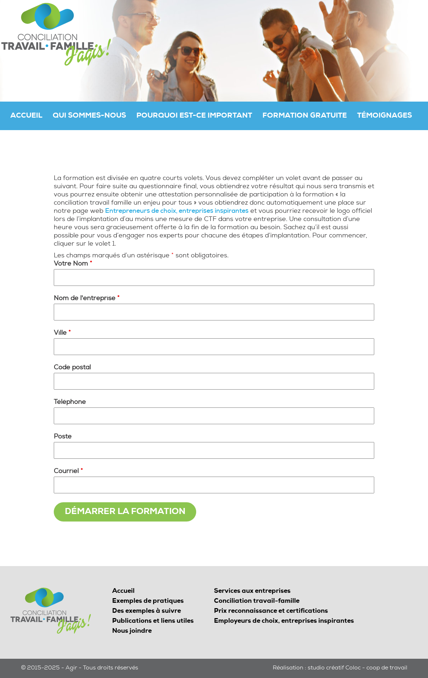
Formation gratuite (304, 116)
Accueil (26, 116)
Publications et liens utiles (153, 621)
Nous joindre (132, 631)
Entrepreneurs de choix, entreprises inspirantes (177, 211)
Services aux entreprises (252, 591)
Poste (63, 437)
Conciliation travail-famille (256, 601)
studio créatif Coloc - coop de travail (357, 668)
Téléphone (70, 402)
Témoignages (384, 116)
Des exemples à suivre (146, 611)
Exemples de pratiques (148, 601)
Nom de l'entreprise (87, 299)
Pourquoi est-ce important (194, 116)
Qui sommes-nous (89, 116)
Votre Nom (73, 264)
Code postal (72, 368)
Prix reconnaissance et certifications (271, 611)
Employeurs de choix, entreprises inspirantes (284, 621)
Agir (71, 668)
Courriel (68, 471)
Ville (62, 333)
